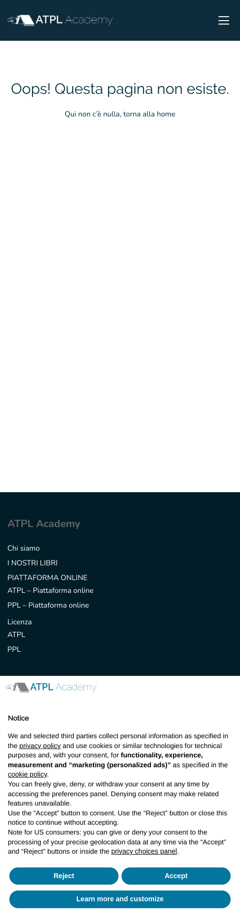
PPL (14, 650)
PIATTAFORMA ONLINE (47, 578)
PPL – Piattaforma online (48, 606)
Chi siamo (23, 549)
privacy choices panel (144, 851)
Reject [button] (64, 876)
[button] (227, 691)
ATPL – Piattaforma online (50, 591)
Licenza (19, 622)
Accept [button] (176, 876)
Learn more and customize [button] (119, 899)
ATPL (16, 635)
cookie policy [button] (27, 774)
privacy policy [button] (39, 746)
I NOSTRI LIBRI (32, 563)
